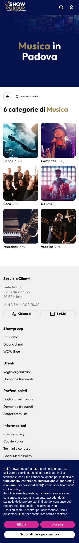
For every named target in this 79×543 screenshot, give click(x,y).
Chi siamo (10, 337)
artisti (35, 96)
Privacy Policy (13, 434)
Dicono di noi (13, 344)
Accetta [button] (57, 524)
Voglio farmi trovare (18, 399)
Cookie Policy (13, 441)
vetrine (25, 96)
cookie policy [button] (11, 489)
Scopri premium (15, 414)
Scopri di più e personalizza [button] (39, 534)
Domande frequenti (18, 379)
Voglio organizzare (17, 372)
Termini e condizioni (18, 448)
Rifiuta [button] (21, 524)
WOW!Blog (11, 351)
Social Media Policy (17, 456)
